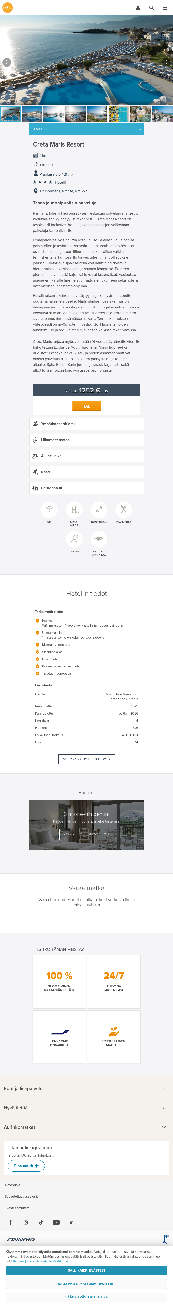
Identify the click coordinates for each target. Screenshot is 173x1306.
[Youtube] (56, 1222)
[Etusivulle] (7, 7)
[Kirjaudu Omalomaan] (138, 7)
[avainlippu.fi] (166, 1240)
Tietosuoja (12, 1185)
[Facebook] (10, 1222)
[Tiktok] (41, 1222)
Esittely (41, 129)
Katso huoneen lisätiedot (87, 834)
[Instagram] (25, 1222)
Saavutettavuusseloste (22, 1196)
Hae (87, 406)
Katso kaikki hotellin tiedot (85, 759)
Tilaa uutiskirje (26, 1166)
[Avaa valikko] (165, 7)
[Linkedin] (71, 1222)
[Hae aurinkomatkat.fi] (151, 7)
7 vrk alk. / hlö (86, 391)
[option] (86, 60)
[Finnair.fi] (21, 1240)
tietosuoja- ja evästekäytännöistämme (40, 1261)
